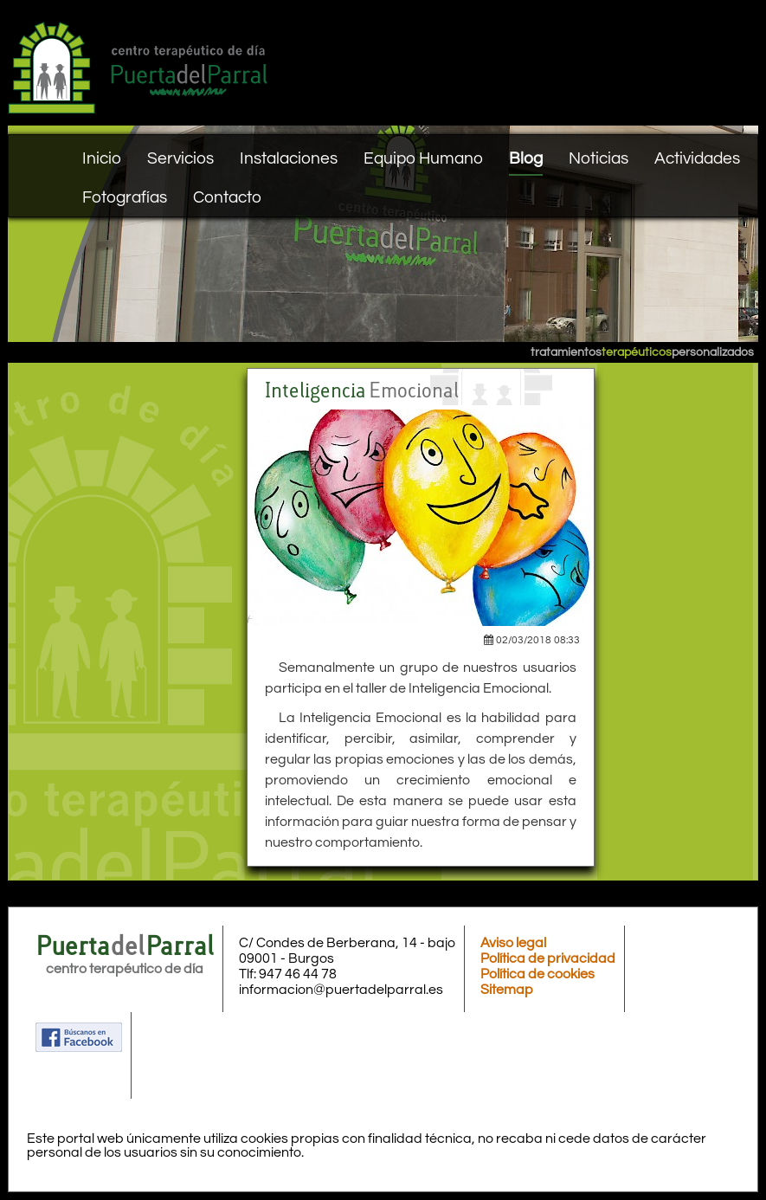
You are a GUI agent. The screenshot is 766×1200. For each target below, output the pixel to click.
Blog (526, 158)
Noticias (598, 158)
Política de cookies (537, 974)
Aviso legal (513, 943)
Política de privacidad (547, 958)
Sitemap (506, 990)
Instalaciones (289, 158)
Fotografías (124, 197)
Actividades (697, 158)
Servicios (180, 158)
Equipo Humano (423, 158)
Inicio (101, 158)
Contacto (227, 197)
